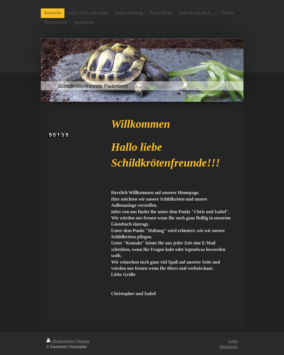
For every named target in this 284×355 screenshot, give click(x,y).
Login (233, 341)
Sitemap (83, 341)
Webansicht (229, 347)
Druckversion (60, 341)
